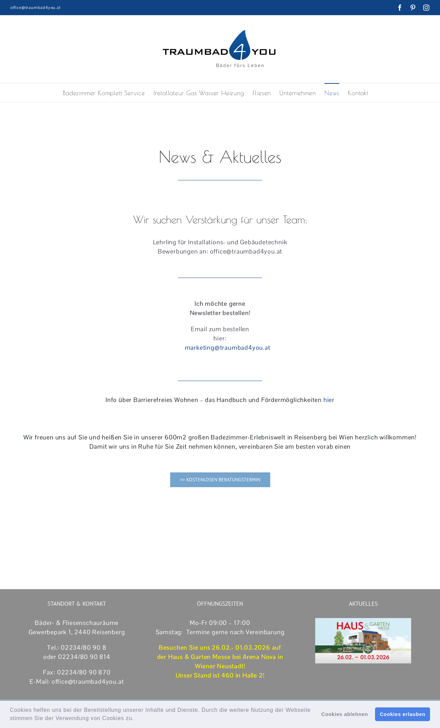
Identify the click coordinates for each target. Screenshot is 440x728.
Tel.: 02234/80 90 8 (76, 647)
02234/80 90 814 (84, 657)
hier (328, 400)
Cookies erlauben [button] (403, 714)
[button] (137, 719)
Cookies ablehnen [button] (344, 714)
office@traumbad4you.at (35, 7)
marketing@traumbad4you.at (228, 347)
